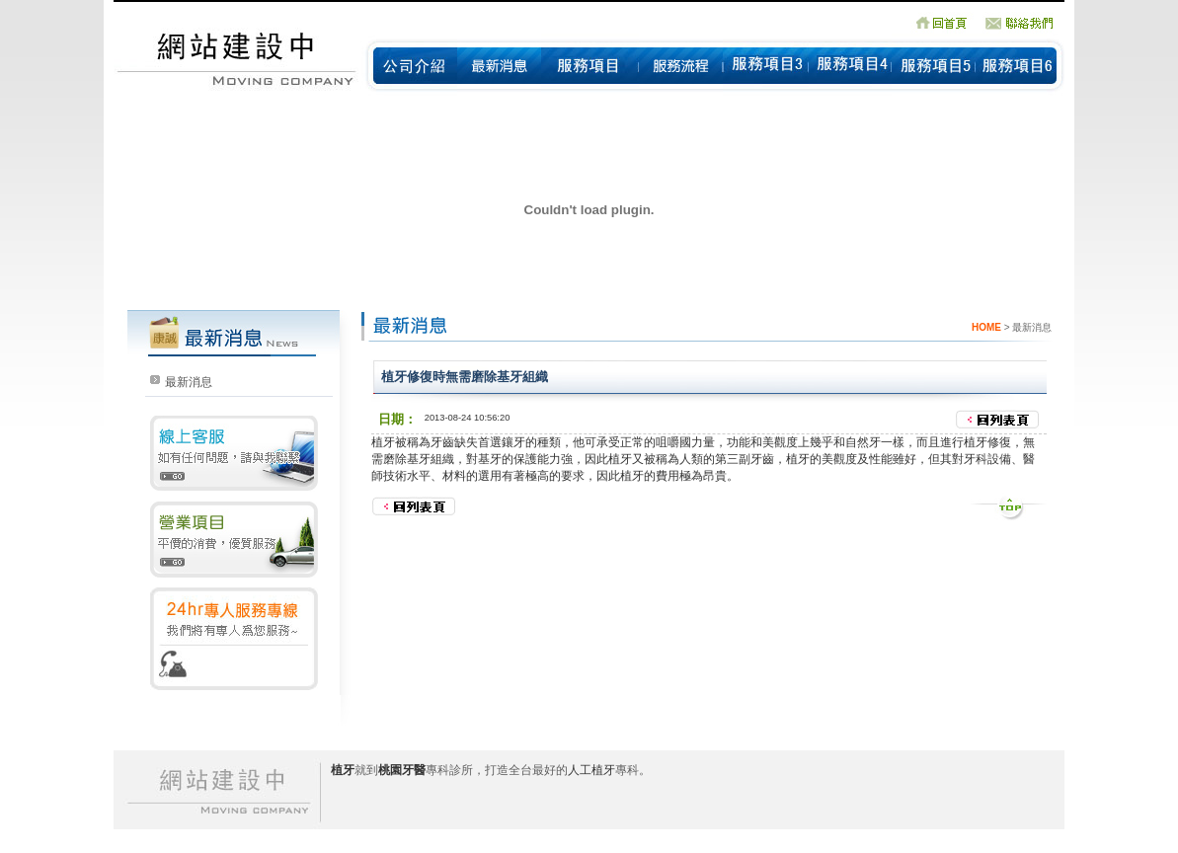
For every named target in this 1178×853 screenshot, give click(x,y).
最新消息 (188, 382)
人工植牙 (591, 770)
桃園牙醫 (402, 770)
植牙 (383, 442)
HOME (986, 327)
